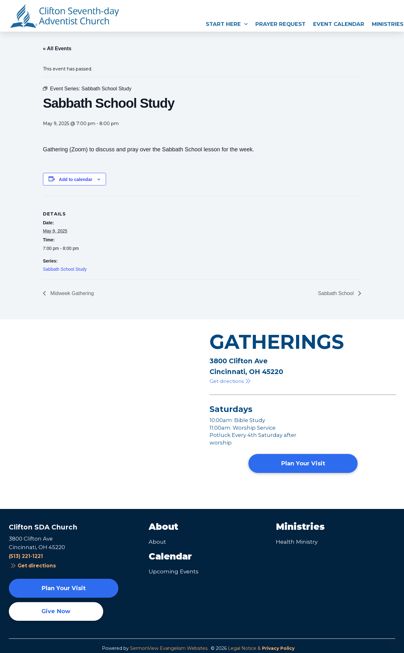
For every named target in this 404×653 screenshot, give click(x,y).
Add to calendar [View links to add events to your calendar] (75, 179)
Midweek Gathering (71, 293)
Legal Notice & (261, 648)
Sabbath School (336, 293)
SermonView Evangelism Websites (168, 648)
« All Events (57, 48)
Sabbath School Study (65, 269)
